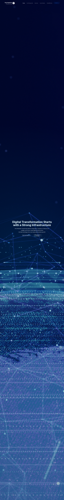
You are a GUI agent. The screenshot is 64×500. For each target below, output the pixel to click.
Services (36, 3)
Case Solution (42, 3)
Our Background (30, 3)
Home (24, 3)
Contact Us (56, 2)
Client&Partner (49, 3)
